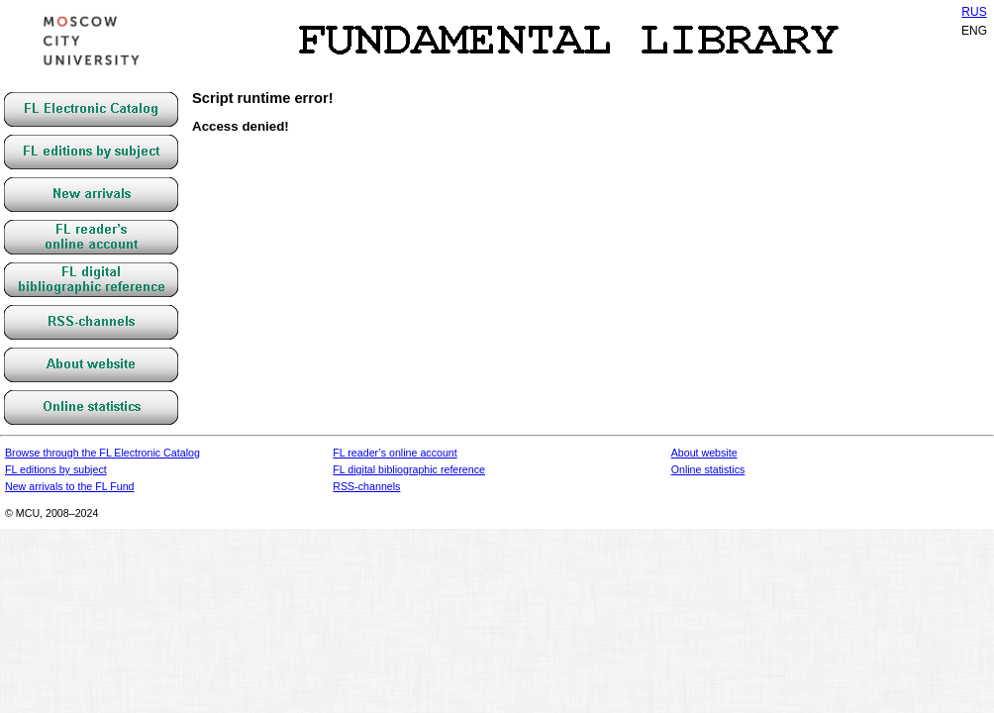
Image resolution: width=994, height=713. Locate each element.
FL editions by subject (56, 469)
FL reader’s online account (394, 452)
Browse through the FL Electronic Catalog (102, 452)
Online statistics (708, 469)
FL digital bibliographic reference (409, 469)
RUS (973, 12)
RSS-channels (366, 486)
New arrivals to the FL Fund (70, 486)
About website (704, 452)
